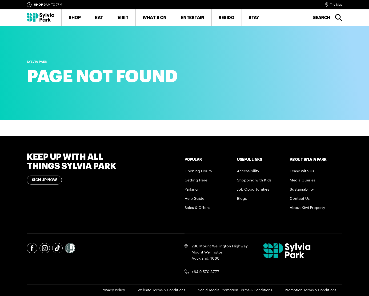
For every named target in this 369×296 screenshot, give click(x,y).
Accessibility (248, 171)
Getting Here (195, 180)
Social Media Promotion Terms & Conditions (235, 290)
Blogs (242, 198)
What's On (155, 17)
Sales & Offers (197, 208)
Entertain (193, 17)
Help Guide (194, 198)
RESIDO (226, 17)
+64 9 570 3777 (205, 272)
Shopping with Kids (254, 180)
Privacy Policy (113, 290)
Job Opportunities (253, 189)
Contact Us (300, 198)
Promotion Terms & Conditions (310, 290)
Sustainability (302, 189)
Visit (122, 17)
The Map (336, 4)
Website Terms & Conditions (161, 290)
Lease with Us (302, 171)
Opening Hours (198, 171)
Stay (254, 17)
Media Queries (302, 180)
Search (321, 17)
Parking (191, 189)
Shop (75, 17)
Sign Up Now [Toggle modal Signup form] (44, 180)
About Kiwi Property (307, 208)
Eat (99, 17)
